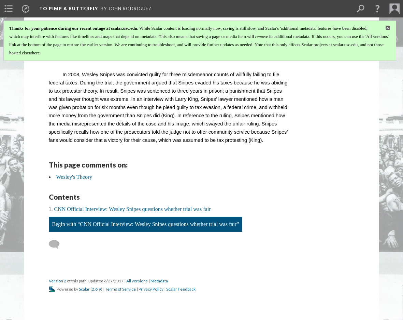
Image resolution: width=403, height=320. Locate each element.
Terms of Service (120, 289)
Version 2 (57, 280)
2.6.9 (96, 289)
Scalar (84, 289)
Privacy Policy (151, 289)
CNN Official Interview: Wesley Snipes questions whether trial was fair (132, 209)
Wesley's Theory (74, 177)
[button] (377, 8)
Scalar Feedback (181, 289)
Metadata (159, 280)
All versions (137, 280)
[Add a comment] (57, 244)
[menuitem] (8, 8)
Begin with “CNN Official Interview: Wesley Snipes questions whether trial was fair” (145, 224)
